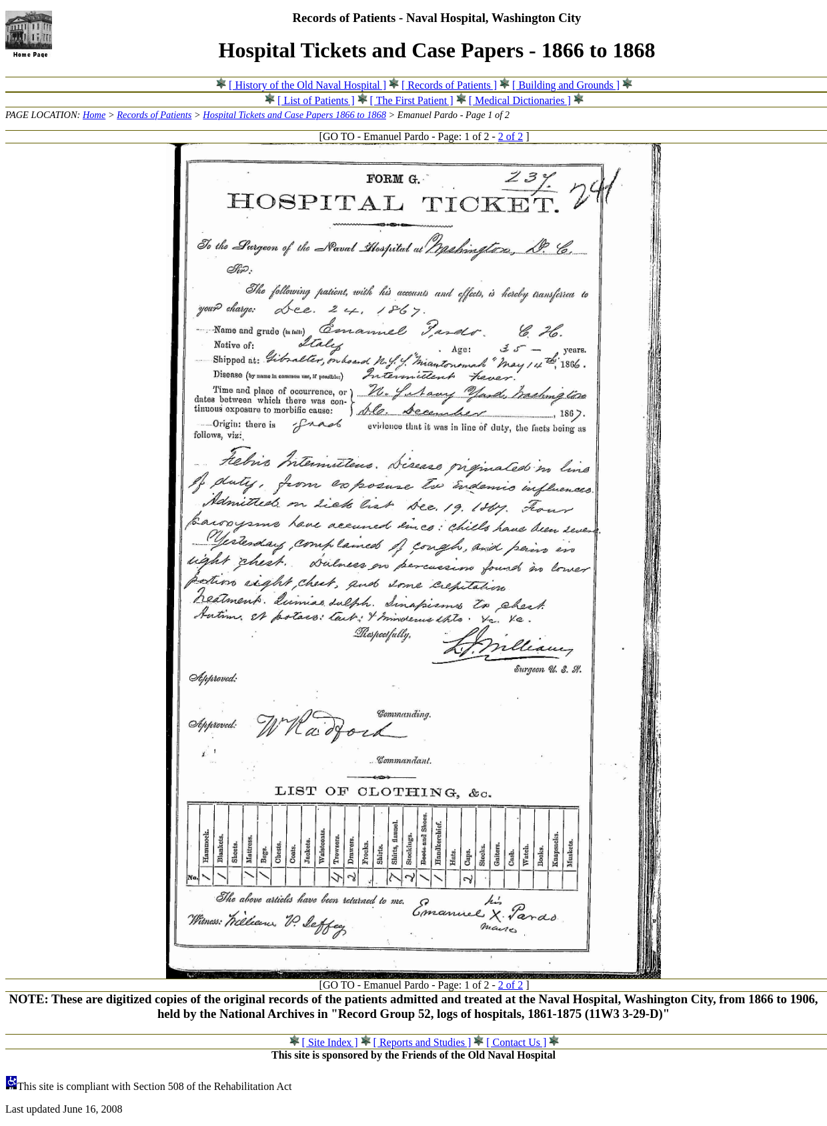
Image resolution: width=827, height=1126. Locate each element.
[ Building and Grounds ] (566, 85)
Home (94, 114)
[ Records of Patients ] (449, 85)
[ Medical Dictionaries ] (520, 100)
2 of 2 (510, 136)
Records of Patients (154, 114)
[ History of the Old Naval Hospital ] (307, 85)
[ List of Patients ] (316, 100)
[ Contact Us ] (516, 1042)
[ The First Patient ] (412, 100)
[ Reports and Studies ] (422, 1042)
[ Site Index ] (330, 1042)
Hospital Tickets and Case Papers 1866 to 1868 (294, 114)
